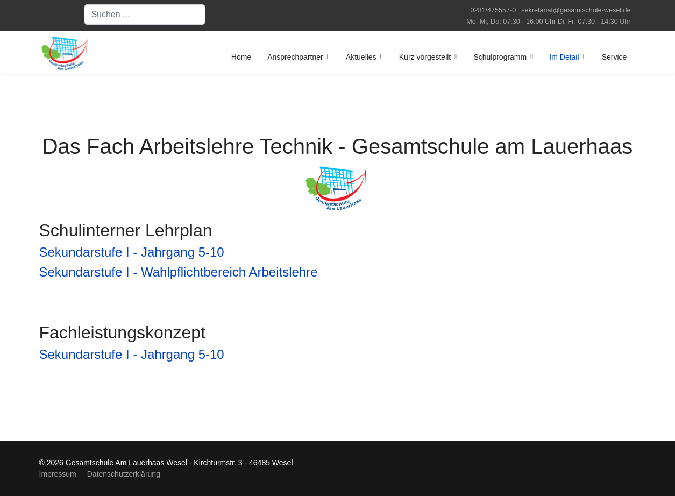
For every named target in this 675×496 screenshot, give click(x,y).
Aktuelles (361, 57)
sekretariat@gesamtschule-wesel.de (575, 10)
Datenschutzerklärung (123, 474)
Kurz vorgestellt (425, 57)
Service (614, 57)
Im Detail (564, 57)
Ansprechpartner (295, 57)
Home (241, 57)
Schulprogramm (500, 57)
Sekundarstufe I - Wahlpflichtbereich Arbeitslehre (178, 272)
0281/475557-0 (493, 10)
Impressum (57, 474)
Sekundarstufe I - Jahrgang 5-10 (131, 252)
